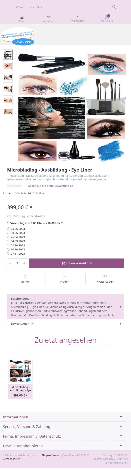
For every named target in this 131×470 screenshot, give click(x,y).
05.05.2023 (18, 228)
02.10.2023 (18, 245)
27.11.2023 (18, 253)
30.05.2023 (18, 233)
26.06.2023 (18, 237)
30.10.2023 (18, 249)
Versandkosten (36, 216)
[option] (72, 108)
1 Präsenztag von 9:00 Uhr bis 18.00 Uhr (33, 223)
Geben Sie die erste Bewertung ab (50, 186)
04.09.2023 (18, 241)
